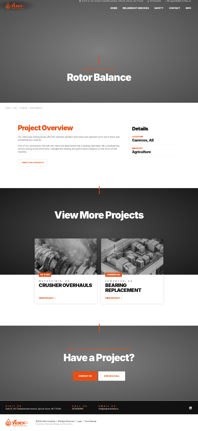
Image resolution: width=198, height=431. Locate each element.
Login (79, 421)
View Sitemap (90, 421)
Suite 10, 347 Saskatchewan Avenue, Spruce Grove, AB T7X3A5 (33, 409)
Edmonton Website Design (48, 424)
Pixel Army (68, 424)
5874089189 (155, 6)
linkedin (190, 408)
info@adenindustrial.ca (179, 6)
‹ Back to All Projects (32, 163)
